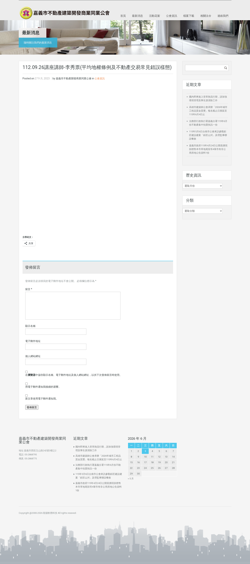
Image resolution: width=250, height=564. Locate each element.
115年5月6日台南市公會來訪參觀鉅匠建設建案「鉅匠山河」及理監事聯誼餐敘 (208, 135)
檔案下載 (188, 15)
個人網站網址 (33, 356)
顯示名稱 (30, 325)
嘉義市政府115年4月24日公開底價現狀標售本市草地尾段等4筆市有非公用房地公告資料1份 (208, 149)
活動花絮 (154, 15)
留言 (28, 289)
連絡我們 (222, 15)
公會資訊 (171, 15)
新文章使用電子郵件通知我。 (41, 398)
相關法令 (205, 15)
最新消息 (137, 15)
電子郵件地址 (33, 341)
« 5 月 (131, 478)
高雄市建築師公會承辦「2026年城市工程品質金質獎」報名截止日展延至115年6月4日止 (208, 111)
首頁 (123, 15)
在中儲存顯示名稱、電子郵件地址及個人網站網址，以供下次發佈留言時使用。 (73, 374)
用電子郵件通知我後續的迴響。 (43, 386)
